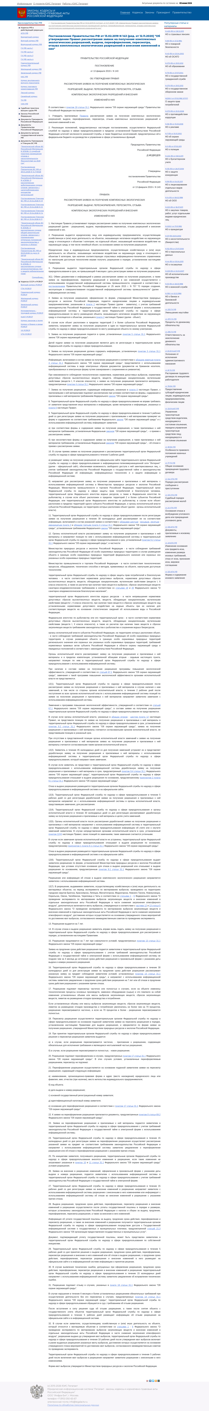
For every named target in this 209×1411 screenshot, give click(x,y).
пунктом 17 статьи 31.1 (134, 1056)
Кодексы (137, 12)
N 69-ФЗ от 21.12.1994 (173, 41)
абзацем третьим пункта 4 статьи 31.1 (93, 525)
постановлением (57, 286)
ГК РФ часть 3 (27, 55)
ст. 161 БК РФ (170, 447)
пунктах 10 (80, 1162)
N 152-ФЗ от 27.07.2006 (174, 249)
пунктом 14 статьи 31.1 (147, 1297)
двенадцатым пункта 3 (60, 525)
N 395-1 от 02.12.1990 (173, 293)
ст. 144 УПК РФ (171, 479)
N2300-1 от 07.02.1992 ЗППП (176, 98)
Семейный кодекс (29, 96)
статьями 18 (122, 588)
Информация (24, 3)
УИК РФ (24, 104)
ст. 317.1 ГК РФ (170, 319)
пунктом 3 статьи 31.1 (149, 351)
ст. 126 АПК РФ (171, 527)
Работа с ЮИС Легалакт (75, 3)
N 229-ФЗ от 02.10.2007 (174, 271)
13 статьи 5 (154, 906)
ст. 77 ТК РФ (170, 463)
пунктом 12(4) (55, 834)
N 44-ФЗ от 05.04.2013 (174, 262)
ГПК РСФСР (26, 288)
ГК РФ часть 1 (27, 48)
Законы (149, 12)
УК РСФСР (25, 330)
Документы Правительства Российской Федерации (32, 127)
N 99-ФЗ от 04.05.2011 (174, 182)
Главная (125, 12)
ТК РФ (23, 100)
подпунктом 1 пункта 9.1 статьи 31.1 (86, 846)
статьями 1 (125, 896)
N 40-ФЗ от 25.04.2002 (174, 54)
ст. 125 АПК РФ (171, 572)
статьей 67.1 (106, 672)
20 (133, 588)
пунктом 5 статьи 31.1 (134, 334)
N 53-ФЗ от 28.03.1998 (174, 284)
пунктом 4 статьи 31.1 (77, 384)
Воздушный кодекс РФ (31, 44)
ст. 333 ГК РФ (170, 309)
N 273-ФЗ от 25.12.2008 (174, 111)
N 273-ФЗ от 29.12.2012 (174, 63)
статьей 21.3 (153, 1229)
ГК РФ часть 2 (27, 52)
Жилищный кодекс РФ (31, 69)
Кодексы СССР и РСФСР (32, 281)
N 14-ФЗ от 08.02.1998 (174, 198)
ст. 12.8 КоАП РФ (172, 409)
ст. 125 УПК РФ (171, 495)
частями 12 (141, 906)
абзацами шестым (129, 522)
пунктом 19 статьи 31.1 (77, 107)
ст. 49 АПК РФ (171, 543)
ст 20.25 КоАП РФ (172, 351)
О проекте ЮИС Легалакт (47, 3)
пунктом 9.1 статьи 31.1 (111, 869)
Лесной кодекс (28, 93)
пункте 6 (133, 390)
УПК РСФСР (26, 334)
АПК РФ (24, 33)
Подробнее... (38, 277)
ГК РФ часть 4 (27, 59)
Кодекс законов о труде (32, 320)
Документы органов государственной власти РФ (32, 135)
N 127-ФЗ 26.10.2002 (173, 236)
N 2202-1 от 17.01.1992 (173, 226)
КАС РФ (24, 77)
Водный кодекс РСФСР (31, 285)
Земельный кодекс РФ (31, 73)
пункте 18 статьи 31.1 (121, 1285)
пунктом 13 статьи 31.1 (148, 941)
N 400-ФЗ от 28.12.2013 (174, 31)
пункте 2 (90, 304)
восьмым (144, 522)
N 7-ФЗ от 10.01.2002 (173, 134)
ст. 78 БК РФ (170, 386)
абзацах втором (120, 717)
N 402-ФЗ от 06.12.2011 (174, 156)
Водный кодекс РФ (29, 41)
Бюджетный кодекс (30, 37)
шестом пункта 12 (139, 717)
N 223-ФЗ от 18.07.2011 (174, 207)
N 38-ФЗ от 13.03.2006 (174, 124)
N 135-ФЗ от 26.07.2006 (174, 169)
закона (112, 396)
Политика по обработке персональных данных (73, 1405)
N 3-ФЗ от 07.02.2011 (173, 146)
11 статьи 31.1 (96, 1162)
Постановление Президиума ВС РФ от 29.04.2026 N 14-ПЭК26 (31, 169)
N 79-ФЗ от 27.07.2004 (174, 73)
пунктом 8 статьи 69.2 (149, 1114)
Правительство (181, 12)
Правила (84, 116)
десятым (154, 522)
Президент (163, 12)
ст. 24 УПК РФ (171, 508)
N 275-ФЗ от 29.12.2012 (174, 86)
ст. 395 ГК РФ (170, 332)
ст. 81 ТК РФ (170, 370)
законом (110, 431)
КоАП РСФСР (27, 317)
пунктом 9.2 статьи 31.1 (62, 726)
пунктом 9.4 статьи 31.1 (134, 771)
